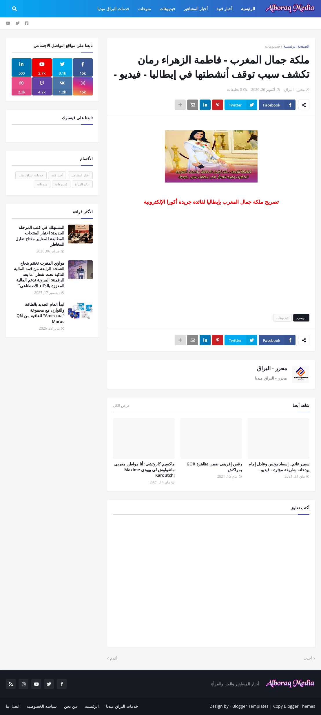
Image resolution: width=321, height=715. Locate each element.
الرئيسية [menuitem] (248, 8)
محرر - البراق (272, 368)
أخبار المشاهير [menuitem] (196, 8)
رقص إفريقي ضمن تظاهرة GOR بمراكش (214, 466)
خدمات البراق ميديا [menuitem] (113, 8)
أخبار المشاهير (80, 175)
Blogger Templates (250, 706)
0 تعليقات (234, 89)
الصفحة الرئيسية (296, 46)
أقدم (113, 658)
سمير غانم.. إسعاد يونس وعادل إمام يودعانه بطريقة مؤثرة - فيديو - (279, 466)
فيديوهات (272, 46)
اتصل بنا (12, 706)
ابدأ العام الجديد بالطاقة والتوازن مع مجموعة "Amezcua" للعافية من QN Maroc (40, 312)
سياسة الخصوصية (42, 706)
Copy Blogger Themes (294, 706)
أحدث (307, 658)
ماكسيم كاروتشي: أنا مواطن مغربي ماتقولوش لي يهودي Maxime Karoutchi (144, 469)
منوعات (42, 184)
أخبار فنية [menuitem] (224, 8)
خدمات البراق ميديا (31, 175)
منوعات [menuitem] (144, 8)
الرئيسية (92, 706)
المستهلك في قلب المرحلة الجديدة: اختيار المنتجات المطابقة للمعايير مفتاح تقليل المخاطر (39, 236)
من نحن (71, 706)
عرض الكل (121, 405)
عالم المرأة (82, 184)
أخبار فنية (57, 175)
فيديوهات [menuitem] (167, 8)
